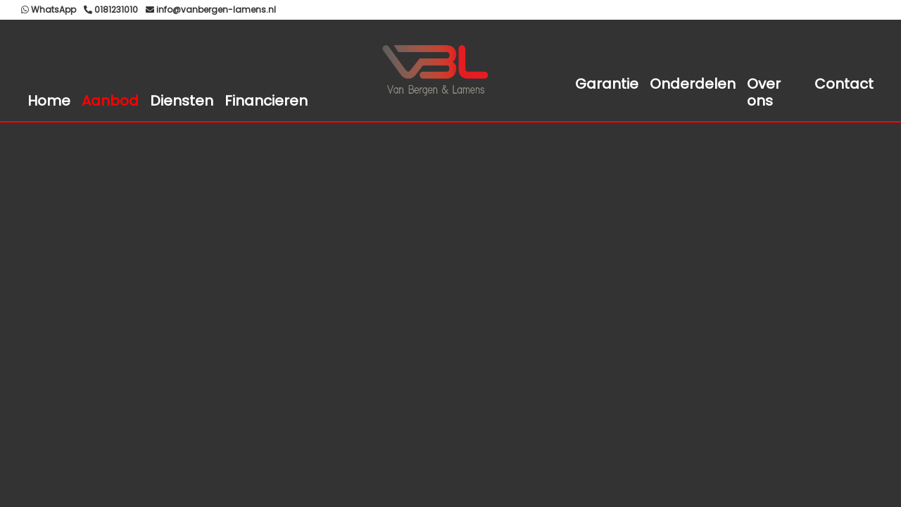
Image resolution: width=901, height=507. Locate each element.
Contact (844, 84)
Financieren (266, 101)
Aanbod (110, 101)
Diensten (181, 101)
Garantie (606, 84)
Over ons (764, 92)
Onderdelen (693, 84)
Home (48, 101)
